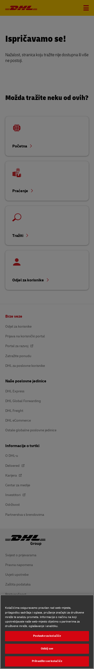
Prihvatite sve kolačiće (47, 661)
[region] (47, 632)
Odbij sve (47, 649)
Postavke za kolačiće (47, 636)
